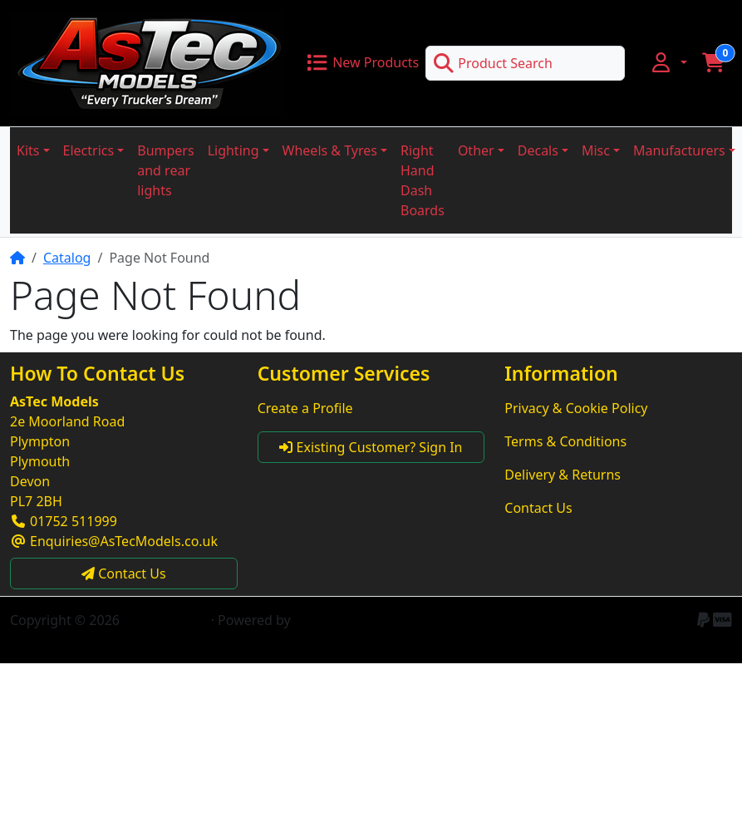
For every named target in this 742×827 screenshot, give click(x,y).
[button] (668, 62)
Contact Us (538, 508)
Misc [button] (596, 150)
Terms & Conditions (565, 441)
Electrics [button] (89, 150)
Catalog (67, 258)
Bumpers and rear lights (165, 170)
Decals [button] (538, 150)
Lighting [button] (233, 150)
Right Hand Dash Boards (422, 180)
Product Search (493, 63)
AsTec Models (165, 620)
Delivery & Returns (562, 474)
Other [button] (476, 150)
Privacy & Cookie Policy (575, 408)
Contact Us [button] (123, 573)
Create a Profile (305, 408)
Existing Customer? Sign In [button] (370, 447)
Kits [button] (28, 150)
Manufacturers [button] (679, 150)
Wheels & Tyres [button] (330, 150)
